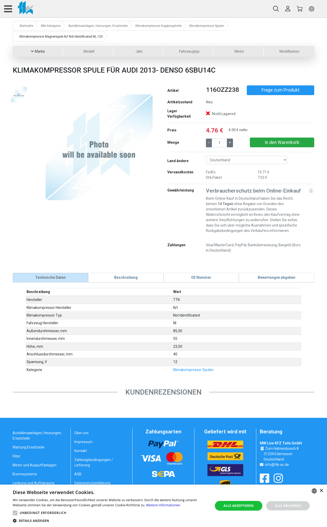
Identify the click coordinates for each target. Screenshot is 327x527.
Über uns (81, 433)
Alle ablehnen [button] (288, 505)
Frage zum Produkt (280, 90)
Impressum (83, 442)
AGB (77, 474)
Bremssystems (25, 474)
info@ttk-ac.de (277, 464)
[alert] (163, 506)
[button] (48, 146)
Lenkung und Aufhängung (33, 483)
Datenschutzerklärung (92, 483)
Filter (16, 456)
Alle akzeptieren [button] (239, 505)
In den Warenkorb (282, 142)
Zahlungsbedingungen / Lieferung (93, 462)
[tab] (50, 277)
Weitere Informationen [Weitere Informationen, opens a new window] (163, 505)
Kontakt (80, 451)
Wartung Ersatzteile (28, 447)
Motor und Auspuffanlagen (34, 465)
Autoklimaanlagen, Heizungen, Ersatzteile (37, 435)
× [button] (321, 491)
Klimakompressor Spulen (193, 369)
